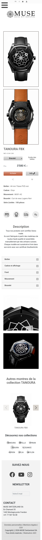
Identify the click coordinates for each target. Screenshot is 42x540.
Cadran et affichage (12, 266)
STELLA (22, 442)
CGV (21, 528)
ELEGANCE (26, 447)
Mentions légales (30, 525)
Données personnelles (13, 525)
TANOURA (11, 442)
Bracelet (8, 285)
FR (15, 1)
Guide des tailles (32, 158)
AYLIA (20, 452)
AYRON (11, 452)
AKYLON (30, 452)
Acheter (13, 173)
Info (32, 173)
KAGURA (15, 447)
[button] (36, 408)
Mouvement (9, 279)
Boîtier (7, 259)
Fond (7, 272)
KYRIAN (32, 442)
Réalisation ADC (30, 533)
